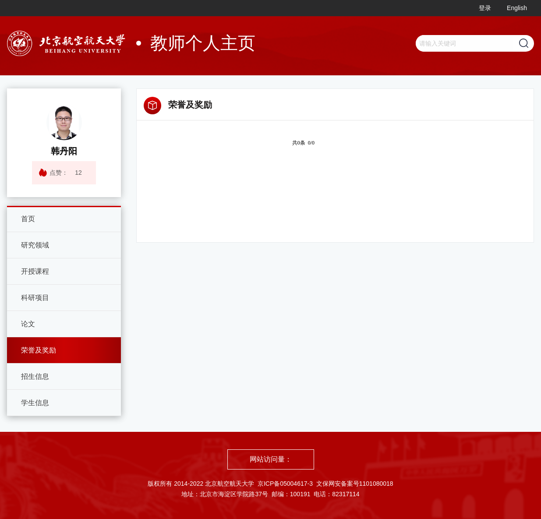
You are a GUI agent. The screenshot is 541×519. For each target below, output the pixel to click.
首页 (28, 218)
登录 (485, 7)
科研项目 (35, 297)
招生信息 (35, 376)
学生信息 (35, 402)
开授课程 (35, 271)
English (517, 7)
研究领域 (35, 245)
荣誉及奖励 (38, 350)
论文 (28, 324)
